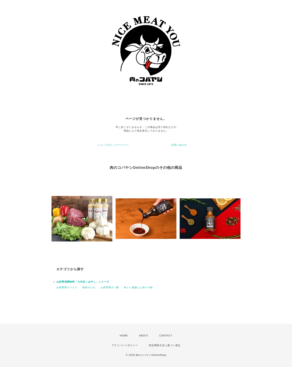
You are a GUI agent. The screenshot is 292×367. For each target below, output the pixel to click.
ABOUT (143, 335)
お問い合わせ (179, 145)
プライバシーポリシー (125, 345)
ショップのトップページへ (113, 145)
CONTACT (165, 335)
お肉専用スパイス (66, 287)
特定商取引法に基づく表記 (164, 345)
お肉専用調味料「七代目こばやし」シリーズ (82, 281)
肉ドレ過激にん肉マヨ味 (138, 287)
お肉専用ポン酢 (110, 287)
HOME (124, 335)
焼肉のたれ (89, 287)
